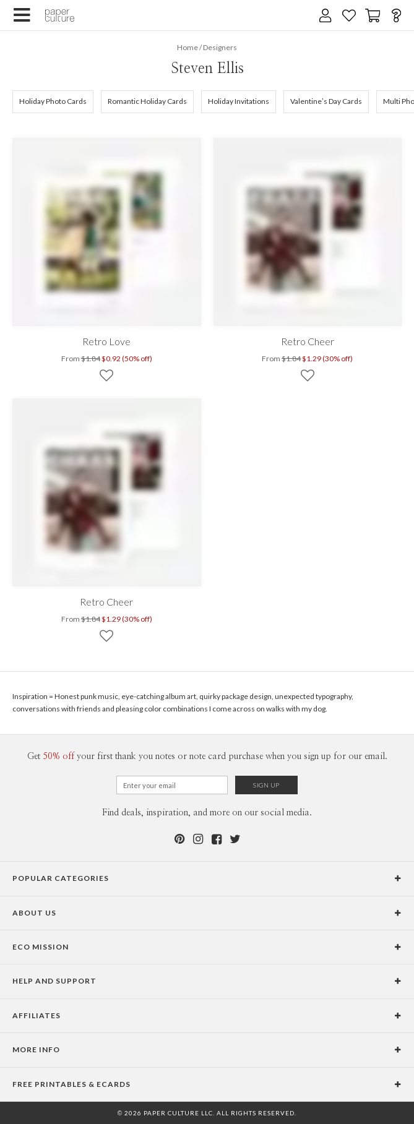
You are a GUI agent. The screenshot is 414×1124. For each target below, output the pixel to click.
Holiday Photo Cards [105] (53, 101)
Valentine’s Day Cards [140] (326, 101)
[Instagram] (198, 839)
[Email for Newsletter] (172, 785)
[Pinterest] (179, 839)
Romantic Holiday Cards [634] (147, 101)
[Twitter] (235, 839)
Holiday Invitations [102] (238, 101)
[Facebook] (216, 839)
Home (187, 47)
